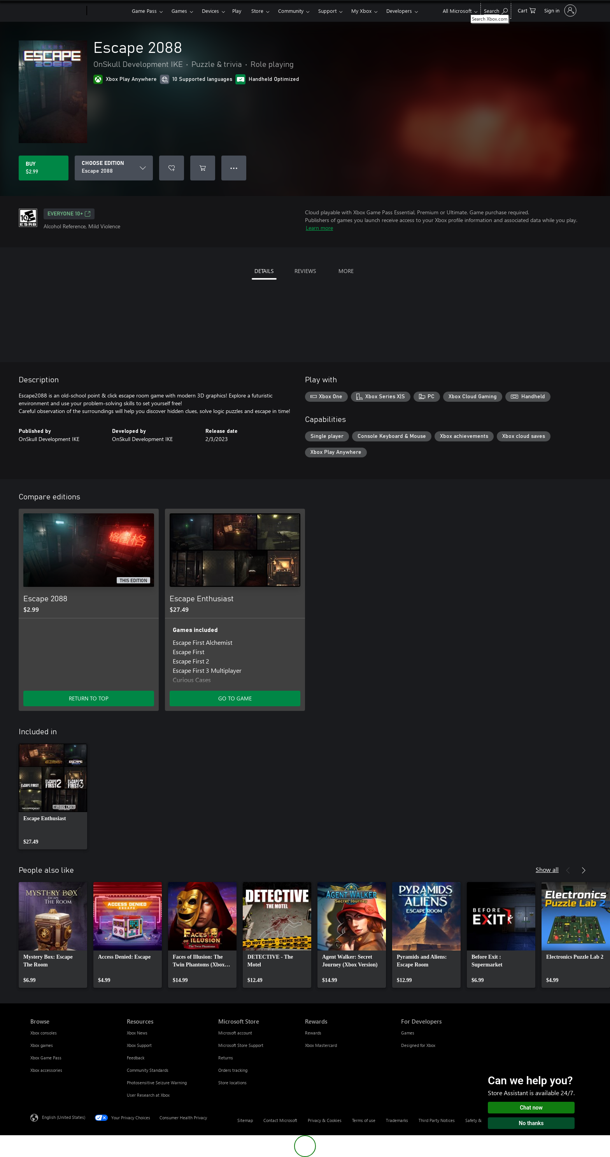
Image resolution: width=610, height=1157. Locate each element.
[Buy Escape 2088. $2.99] (43, 168)
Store (257, 10)
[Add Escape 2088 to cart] (202, 168)
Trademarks (397, 1120)
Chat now (531, 1107)
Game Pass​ (144, 10)
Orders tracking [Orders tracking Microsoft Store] (232, 1070)
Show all (547, 869)
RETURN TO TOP (89, 698)
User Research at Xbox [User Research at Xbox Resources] (148, 1094)
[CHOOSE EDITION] (114, 168)
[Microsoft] (57, 10)
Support (327, 10)
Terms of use (363, 1120)
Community (290, 10)
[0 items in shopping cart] (527, 10)
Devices (210, 10)
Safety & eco (477, 1120)
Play (236, 10)
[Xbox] (108, 10)
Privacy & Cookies (325, 1120)
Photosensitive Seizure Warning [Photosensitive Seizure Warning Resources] (157, 1082)
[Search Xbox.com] (495, 10)
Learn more (319, 227)
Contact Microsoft (280, 1120)
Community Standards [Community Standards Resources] (147, 1070)
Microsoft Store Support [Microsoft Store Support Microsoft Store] (240, 1045)
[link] (53, 796)
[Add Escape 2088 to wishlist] (171, 168)
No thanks (531, 1123)
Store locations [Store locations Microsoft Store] (232, 1082)
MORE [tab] (346, 271)
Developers (399, 10)
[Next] (583, 870)
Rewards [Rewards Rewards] (313, 1032)
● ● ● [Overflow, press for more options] (234, 168)
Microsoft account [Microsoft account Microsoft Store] (235, 1032)
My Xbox (361, 10)
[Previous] (568, 870)
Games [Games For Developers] (407, 1032)
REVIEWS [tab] (305, 271)
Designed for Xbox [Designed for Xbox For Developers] (418, 1045)
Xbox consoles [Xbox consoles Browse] (43, 1032)
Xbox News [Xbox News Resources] (137, 1032)
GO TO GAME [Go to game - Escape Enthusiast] (235, 698)
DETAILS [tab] (263, 271)
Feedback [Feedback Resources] (135, 1057)
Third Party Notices (437, 1120)
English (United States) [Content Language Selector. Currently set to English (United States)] (63, 1117)
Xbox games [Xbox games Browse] (41, 1045)
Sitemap (245, 1120)
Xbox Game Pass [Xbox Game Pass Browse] (45, 1057)
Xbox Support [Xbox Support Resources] (139, 1045)
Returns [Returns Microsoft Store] (225, 1057)
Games (179, 10)
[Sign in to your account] (560, 10)
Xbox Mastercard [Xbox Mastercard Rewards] (321, 1045)
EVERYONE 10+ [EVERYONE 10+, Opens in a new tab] (69, 214)
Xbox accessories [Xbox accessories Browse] (46, 1070)
